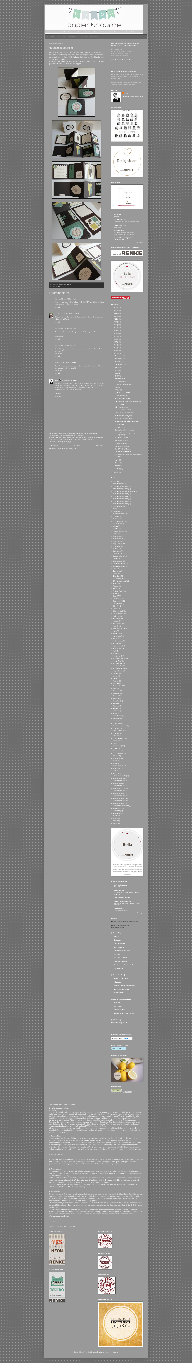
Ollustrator (100, 1352)
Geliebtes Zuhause (120, 961)
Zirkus (115, 823)
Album (115, 509)
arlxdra (115, 526)
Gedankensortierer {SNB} (123, 443)
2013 (115, 345)
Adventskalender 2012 (120, 489)
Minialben (116, 691)
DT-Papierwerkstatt (119, 581)
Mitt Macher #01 (119, 239)
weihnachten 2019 (119, 788)
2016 (115, 336)
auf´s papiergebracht (121, 885)
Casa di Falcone (118, 556)
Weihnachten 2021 (119, 793)
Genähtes (116, 598)
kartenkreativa (119, 231)
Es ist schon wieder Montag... (124, 430)
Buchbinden (117, 546)
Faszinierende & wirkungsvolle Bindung (128, 401)
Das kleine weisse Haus (122, 951)
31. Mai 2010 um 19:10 (68, 346)
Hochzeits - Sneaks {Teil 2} (123, 384)
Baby (114, 534)
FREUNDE (118, 390)
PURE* (115, 713)
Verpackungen (118, 768)
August (117, 367)
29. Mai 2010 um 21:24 (68, 299)
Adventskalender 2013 (120, 494)
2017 (115, 333)
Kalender (116, 626)
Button (115, 549)
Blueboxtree (118, 940)
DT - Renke (117, 579)
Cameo (115, 554)
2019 (115, 328)
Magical (115, 681)
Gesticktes (116, 603)
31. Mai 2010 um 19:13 (68, 363)
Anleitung (116, 516)
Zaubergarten (118, 968)
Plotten (115, 708)
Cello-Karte (117, 227)
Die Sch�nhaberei (120, 958)
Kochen (115, 643)
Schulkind (116, 736)
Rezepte (116, 718)
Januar (117, 469)
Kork (114, 651)
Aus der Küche (118, 531)
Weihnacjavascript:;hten (121, 806)
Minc (114, 688)
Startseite (50, 36)
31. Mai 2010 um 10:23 (68, 329)
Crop (114, 568)
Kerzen (115, 638)
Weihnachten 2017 (119, 783)
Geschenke (117, 601)
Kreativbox (116, 656)
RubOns (116, 721)
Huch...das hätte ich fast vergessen (126, 410)
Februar (118, 466)
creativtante (59, 314)
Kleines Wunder (120, 378)
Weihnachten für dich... (121, 910)
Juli (116, 370)
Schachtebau (117, 723)
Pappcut (116, 706)
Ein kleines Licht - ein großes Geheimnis (126, 221)
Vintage (115, 771)
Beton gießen (117, 538)
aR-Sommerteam (118, 521)
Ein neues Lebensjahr (122, 446)
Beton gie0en (117, 536)
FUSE (115, 593)
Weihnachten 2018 (119, 786)
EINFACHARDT (119, 908)
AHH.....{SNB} (119, 404)
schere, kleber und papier (123, 238)
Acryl (114, 481)
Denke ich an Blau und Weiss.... (125, 413)
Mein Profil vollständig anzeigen (132, 96)
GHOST (115, 606)
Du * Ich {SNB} (120, 427)
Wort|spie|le (117, 813)
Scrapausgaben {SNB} (122, 398)
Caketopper (117, 551)
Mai (116, 376)
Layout (115, 678)
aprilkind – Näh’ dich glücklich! (124, 1013)
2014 (115, 342)
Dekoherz (117, 954)
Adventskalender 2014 (120, 496)
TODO (115, 761)
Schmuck (116, 728)
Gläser (115, 608)
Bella (60, 284)
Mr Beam (116, 693)
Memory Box (117, 686)
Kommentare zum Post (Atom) (67, 448)
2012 (115, 348)
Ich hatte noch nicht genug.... (124, 416)
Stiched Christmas (119, 887)
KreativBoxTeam (118, 658)
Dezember (119, 356)
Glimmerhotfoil (118, 611)
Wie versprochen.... (121, 407)
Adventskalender (118, 484)
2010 (115, 353)
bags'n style (118, 1006)
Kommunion (117, 646)
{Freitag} (117, 387)
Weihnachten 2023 (119, 798)
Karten (58, 286)
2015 (115, 339)
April (117, 460)
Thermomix (116, 758)
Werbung (116, 808)
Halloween (116, 616)
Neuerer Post (53, 445)
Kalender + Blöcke (119, 628)
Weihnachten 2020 (119, 791)
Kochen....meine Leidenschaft (124, 985)
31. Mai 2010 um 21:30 (69, 380)
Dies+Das (116, 576)
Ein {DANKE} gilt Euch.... (123, 449)
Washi (115, 773)
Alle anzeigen (140, 242)
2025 (115, 310)
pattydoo (117, 1003)
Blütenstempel (119, 890)
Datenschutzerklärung (89, 36)
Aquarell (116, 519)
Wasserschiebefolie (119, 776)
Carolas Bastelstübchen (122, 901)
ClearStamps (117, 561)
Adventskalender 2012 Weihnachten (125, 491)
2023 (115, 316)
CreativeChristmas (119, 566)
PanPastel (116, 698)
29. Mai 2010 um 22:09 (71, 314)
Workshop (116, 811)
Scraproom (116, 741)
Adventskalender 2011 (120, 486)
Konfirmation (117, 648)
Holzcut (115, 621)
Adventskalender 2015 (120, 499)
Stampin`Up (117, 746)
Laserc (115, 676)
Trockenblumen (118, 766)
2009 (115, 472)
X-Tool (115, 816)
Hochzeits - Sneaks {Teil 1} (123, 418)
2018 (115, 330)
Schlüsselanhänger (119, 726)
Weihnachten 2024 (119, 801)
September (119, 364)
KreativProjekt (117, 663)
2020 (115, 325)
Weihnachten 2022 (119, 781)
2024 (115, 313)
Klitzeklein (117, 982)
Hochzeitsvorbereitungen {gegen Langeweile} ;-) (125, 434)
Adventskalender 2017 (120, 504)
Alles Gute (117, 216)
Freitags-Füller (118, 591)
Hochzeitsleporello (121, 381)
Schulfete (116, 733)
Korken (115, 653)
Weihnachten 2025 (119, 803)
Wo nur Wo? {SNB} (121, 440)
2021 (115, 322)
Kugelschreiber (118, 671)
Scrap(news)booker (119, 738)
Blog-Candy (117, 543)
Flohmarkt (61, 36)
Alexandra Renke (118, 514)
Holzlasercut (117, 623)
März (117, 463)
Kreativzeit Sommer (119, 668)
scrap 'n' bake (119, 993)
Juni (116, 373)
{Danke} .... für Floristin (122, 393)
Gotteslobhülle (118, 613)
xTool (115, 818)
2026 (115, 307)
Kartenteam (117, 636)
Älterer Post (99, 445)
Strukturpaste (117, 753)
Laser (115, 673)
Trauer (115, 763)
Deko (115, 573)
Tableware (116, 756)
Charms (115, 559)
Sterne (115, 748)
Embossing (116, 583)
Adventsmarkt (117, 506)
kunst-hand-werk (120, 220)
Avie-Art (117, 936)
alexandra (116, 511)
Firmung (116, 586)
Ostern (115, 696)
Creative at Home (119, 563)
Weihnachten (117, 778)
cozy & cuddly (119, 947)
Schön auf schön (118, 731)
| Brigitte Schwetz (120, 225)
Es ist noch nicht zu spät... (123, 452)
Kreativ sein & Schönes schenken (125, 965)
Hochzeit (116, 618)
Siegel (115, 743)
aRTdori (115, 529)
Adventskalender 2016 (120, 501)
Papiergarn (116, 703)
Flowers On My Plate (121, 978)
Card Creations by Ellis (122, 898)
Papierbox (116, 701)
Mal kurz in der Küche (121, 989)
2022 (115, 319)
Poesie (115, 711)
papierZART (118, 214)
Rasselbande (117, 716)
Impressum (73, 36)
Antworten (58, 307)
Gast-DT (116, 596)
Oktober (118, 362)
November (119, 359)
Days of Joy (117, 571)
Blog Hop (116, 541)
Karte (115, 631)
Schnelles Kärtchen (121, 437)
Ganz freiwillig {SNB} (122, 424)
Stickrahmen (117, 751)
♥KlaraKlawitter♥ (120, 1010)
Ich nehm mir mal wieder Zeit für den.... (127, 421)
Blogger (115, 1352)
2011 (115, 350)
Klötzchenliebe (118, 641)
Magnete (116, 683)
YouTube (116, 821)
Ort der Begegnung (121, 395)
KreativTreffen (117, 666)
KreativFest (117, 661)
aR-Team (116, 524)
